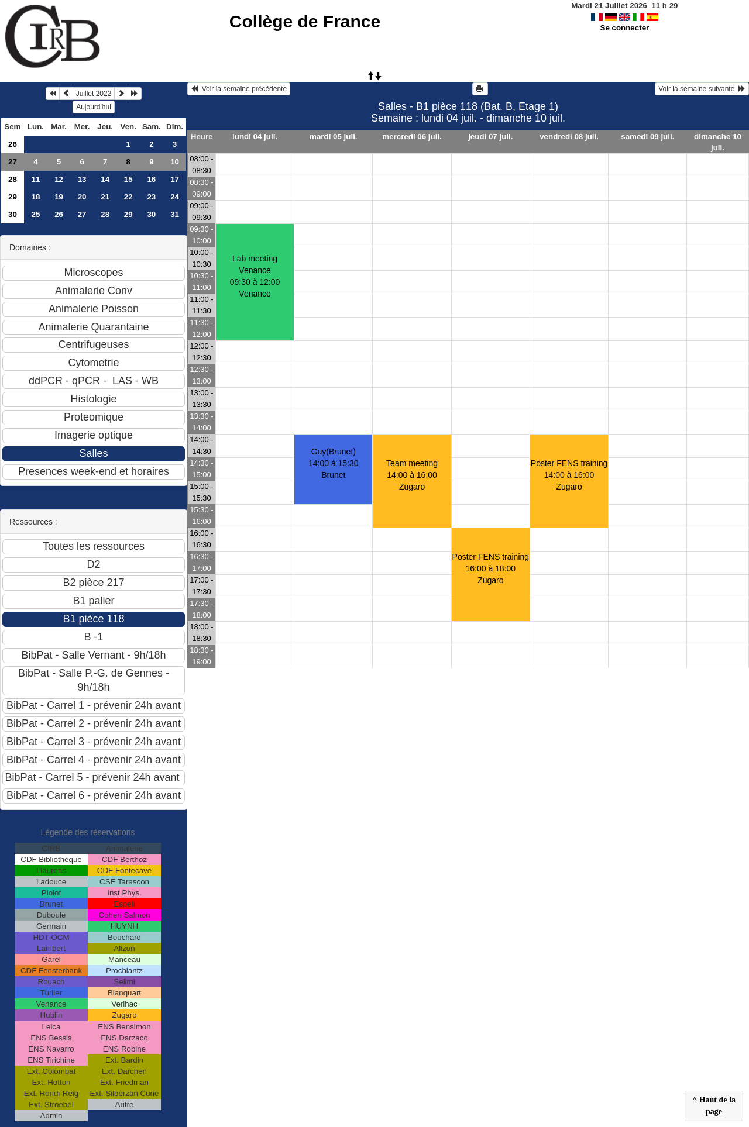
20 (82, 196)
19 (58, 196)
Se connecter (625, 27)
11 (36, 179)
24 (174, 196)
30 (12, 214)
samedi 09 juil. (647, 136)
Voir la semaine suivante (701, 89)
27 (12, 161)
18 (36, 196)
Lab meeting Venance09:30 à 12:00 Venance (255, 276)
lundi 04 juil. (254, 136)
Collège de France (304, 21)
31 (174, 214)
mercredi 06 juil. (412, 136)
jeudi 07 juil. (490, 136)
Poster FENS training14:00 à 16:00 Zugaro (569, 475)
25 (36, 214)
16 (151, 179)
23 (151, 196)
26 (12, 144)
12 (58, 179)
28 (12, 179)
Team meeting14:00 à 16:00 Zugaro (412, 475)
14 (105, 179)
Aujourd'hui (93, 107)
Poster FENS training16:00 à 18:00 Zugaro (491, 568)
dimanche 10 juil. (717, 142)
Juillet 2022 (94, 93)
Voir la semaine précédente (239, 89)
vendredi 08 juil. (569, 136)
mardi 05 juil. (333, 136)
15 (128, 179)
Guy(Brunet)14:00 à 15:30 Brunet (333, 463)
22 (128, 196)
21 (105, 196)
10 (174, 161)
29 (12, 196)
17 (174, 179)
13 (82, 179)
